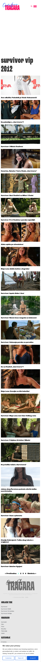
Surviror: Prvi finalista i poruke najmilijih (18, 220)
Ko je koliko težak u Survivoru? (13, 465)
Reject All (20, 658)
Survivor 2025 (6, 609)
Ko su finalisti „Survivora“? (12, 367)
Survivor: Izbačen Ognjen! (11, 566)
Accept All (33, 658)
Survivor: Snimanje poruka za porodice (17, 342)
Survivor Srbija (6, 613)
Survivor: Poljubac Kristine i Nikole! (15, 440)
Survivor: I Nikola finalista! (12, 147)
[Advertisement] (20, 34)
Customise (8, 658)
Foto (2, 626)
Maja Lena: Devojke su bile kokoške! (15, 391)
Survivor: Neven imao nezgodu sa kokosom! (19, 318)
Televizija (4, 631)
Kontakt (4, 622)
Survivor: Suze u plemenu (11, 516)
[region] (20, 652)
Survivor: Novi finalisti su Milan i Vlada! (17, 195)
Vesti (2, 633)
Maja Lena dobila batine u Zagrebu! (15, 269)
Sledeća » (31, 573)
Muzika (3, 629)
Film (2, 624)
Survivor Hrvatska (7, 611)
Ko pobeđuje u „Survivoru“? (12, 122)
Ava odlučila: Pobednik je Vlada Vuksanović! (19, 98)
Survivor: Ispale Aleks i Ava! (12, 293)
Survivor (4, 606)
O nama (3, 642)
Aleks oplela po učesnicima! (12, 244)
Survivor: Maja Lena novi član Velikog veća (18, 416)
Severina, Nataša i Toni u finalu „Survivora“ (19, 171)
